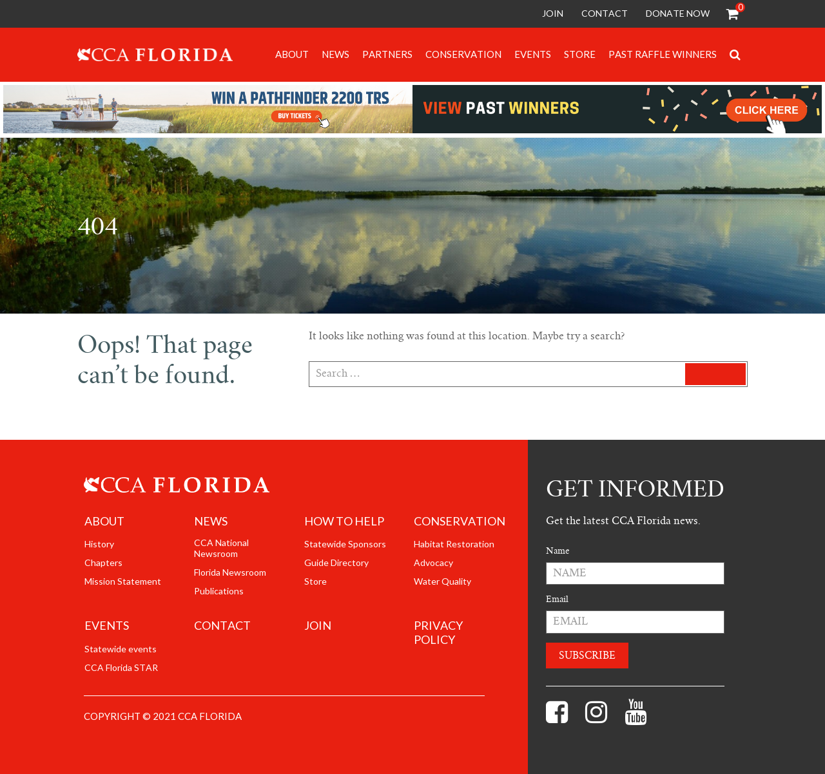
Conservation (463, 54)
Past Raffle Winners (662, 54)
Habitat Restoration (454, 544)
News (335, 54)
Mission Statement (122, 581)
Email (557, 599)
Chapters (103, 563)
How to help (344, 521)
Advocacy (433, 563)
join (317, 626)
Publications (219, 591)
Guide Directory (336, 563)
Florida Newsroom (230, 572)
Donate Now (678, 13)
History (99, 544)
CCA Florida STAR (121, 668)
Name (557, 551)
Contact (604, 13)
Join (552, 13)
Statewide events (120, 649)
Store (580, 54)
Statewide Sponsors (345, 544)
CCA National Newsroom (221, 548)
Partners (387, 54)
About (292, 54)
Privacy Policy (438, 633)
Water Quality (442, 581)
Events (532, 54)
